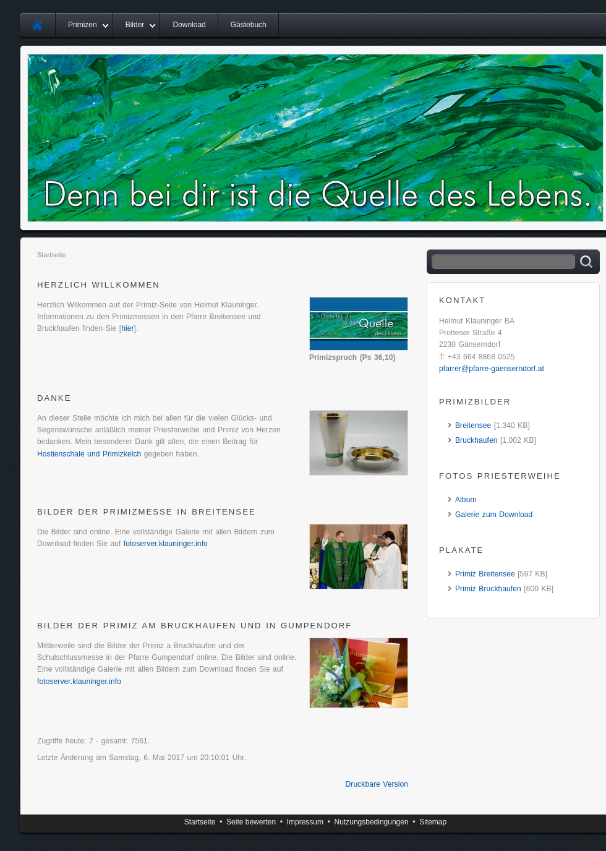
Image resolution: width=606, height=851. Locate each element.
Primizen (82, 24)
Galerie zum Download (493, 514)
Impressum (305, 822)
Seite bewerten (251, 822)
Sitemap (432, 822)
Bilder (135, 24)
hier (127, 328)
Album (466, 499)
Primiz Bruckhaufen (488, 588)
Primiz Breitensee (485, 574)
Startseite (51, 255)
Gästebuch (249, 24)
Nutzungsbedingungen (372, 822)
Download (189, 24)
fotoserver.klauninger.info (166, 543)
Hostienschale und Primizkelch (89, 454)
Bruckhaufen (476, 440)
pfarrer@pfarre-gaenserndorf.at (491, 368)
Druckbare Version (377, 784)
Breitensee (473, 425)
